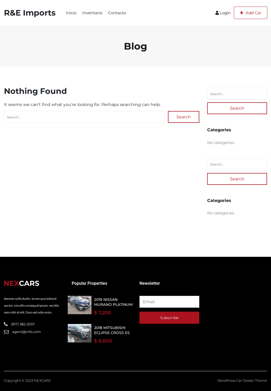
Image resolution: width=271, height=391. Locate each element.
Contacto (117, 12)
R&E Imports (30, 13)
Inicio (71, 12)
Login (223, 12)
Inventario (92, 12)
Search (183, 116)
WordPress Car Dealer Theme (242, 380)
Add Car (250, 12)
